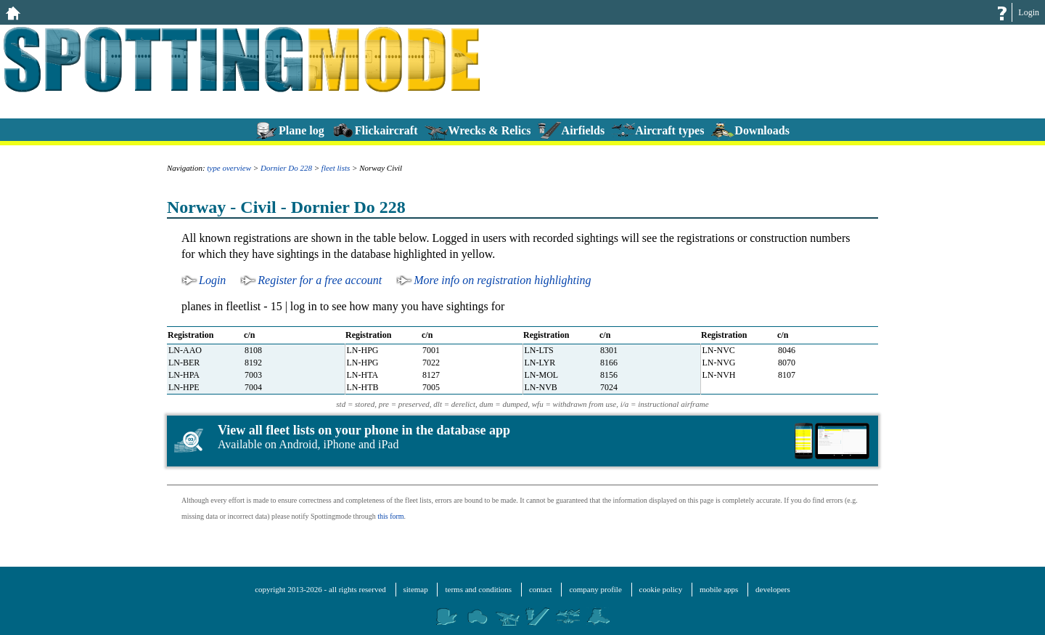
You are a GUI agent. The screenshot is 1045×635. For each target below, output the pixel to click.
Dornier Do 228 (286, 167)
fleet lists (335, 167)
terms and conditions (478, 589)
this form (390, 516)
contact (540, 589)
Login (1028, 12)
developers (772, 589)
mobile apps (719, 589)
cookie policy (661, 589)
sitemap (415, 589)
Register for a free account (320, 280)
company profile (595, 589)
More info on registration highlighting (502, 280)
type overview (229, 167)
